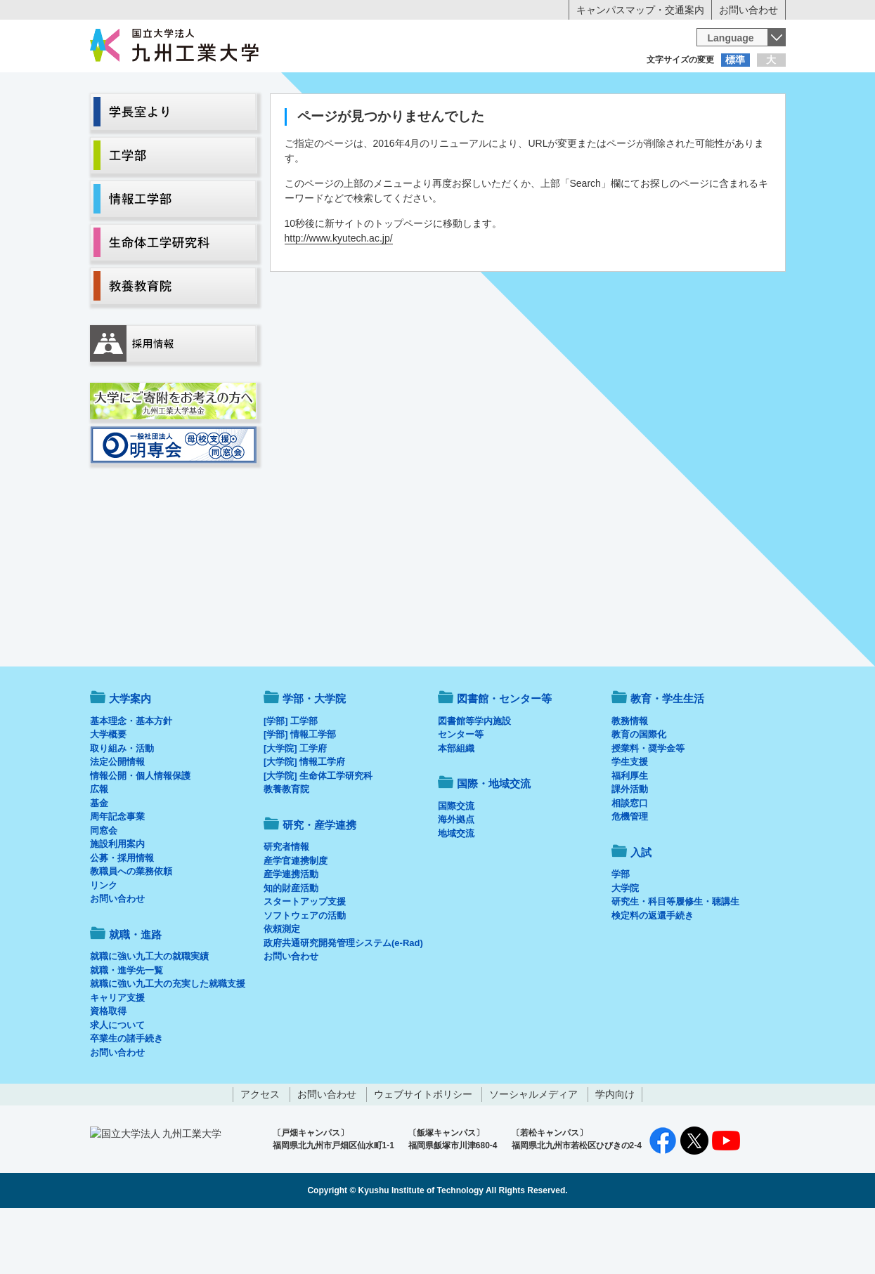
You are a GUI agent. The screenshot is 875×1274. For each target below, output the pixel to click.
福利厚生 (629, 834)
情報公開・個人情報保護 (140, 834)
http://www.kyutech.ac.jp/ (339, 296)
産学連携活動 (291, 932)
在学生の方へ (298, 88)
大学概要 (108, 792)
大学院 (625, 946)
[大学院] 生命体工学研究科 (318, 834)
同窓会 (103, 889)
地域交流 (456, 891)
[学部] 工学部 (291, 779)
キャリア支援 (117, 1056)
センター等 (461, 792)
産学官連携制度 (296, 919)
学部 (620, 932)
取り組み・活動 (122, 806)
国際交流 (456, 864)
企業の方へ (577, 88)
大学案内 (133, 116)
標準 (735, 59)
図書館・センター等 (504, 757)
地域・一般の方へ (716, 88)
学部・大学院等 (220, 116)
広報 (99, 847)
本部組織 (456, 806)
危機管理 (629, 874)
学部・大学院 (314, 757)
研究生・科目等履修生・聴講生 (675, 959)
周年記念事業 (117, 874)
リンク (103, 943)
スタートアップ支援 (305, 959)
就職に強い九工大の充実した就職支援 (167, 1042)
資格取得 (108, 1069)
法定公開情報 (117, 820)
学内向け (615, 1152)
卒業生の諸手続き (126, 1096)
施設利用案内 (117, 902)
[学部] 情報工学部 (300, 792)
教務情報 (629, 779)
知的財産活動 (291, 946)
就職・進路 (480, 116)
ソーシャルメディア (533, 1152)
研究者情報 (286, 905)
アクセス (260, 1152)
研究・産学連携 (567, 116)
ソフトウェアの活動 (305, 973)
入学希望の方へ (159, 88)
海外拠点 (456, 877)
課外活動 (629, 847)
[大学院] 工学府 (295, 806)
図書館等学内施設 (474, 779)
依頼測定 (282, 987)
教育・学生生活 (394, 116)
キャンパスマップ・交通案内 (640, 9)
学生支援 (629, 820)
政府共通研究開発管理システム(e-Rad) (343, 1001)
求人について (117, 1083)
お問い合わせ (748, 9)
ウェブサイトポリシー (423, 1152)
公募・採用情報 (122, 916)
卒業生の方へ (438, 88)
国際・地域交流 (655, 116)
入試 (742, 116)
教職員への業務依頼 (131, 929)
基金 (99, 861)
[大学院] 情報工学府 (304, 820)
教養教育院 (286, 847)
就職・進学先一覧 (126, 1028)
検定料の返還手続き (652, 973)
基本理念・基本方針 (131, 779)
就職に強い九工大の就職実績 (149, 1014)
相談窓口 (629, 861)
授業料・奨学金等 (648, 806)
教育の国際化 (638, 792)
